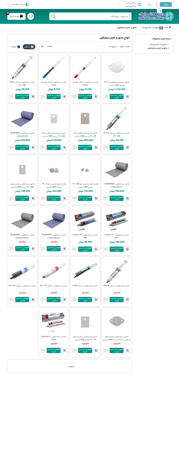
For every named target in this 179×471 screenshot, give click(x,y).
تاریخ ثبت (112, 46)
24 (40, 46)
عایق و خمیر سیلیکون (157, 48)
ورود (166, 4)
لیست (13, 46)
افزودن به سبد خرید (116, 96)
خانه (167, 27)
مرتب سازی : (124, 46)
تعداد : (49, 46)
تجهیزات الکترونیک (150, 27)
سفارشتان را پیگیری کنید (133, 4)
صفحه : (70, 366)
